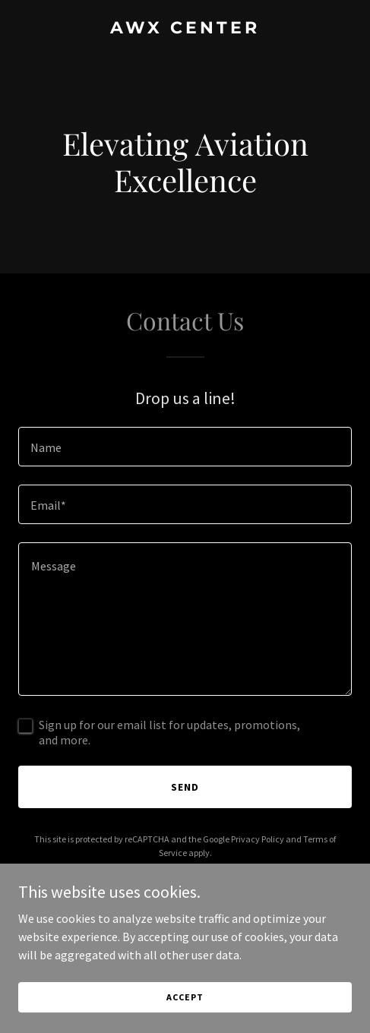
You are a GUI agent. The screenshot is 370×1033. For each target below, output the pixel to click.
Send (185, 787)
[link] (185, 28)
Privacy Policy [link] (257, 839)
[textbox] (185, 446)
